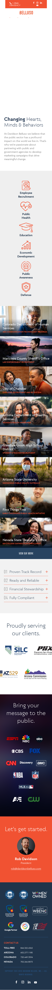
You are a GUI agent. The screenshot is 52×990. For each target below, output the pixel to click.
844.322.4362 (27, 947)
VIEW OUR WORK (26, 553)
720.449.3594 (27, 957)
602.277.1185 (27, 952)
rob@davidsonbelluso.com (26, 868)
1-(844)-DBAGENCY (14, 4)
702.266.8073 (27, 961)
